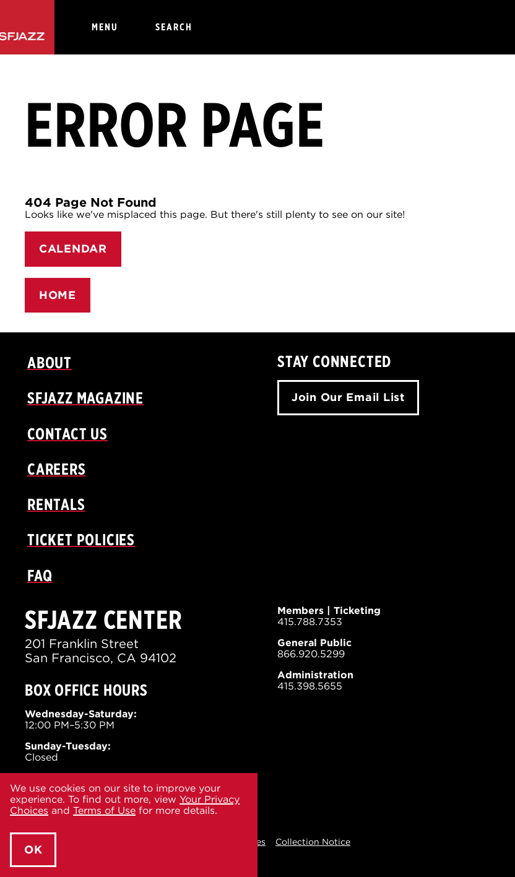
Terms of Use (104, 810)
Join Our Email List (348, 397)
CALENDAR (73, 248)
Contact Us (67, 433)
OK (33, 849)
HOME (57, 294)
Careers (56, 468)
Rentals (56, 504)
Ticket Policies (81, 539)
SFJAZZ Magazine (85, 397)
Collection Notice (312, 842)
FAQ (39, 575)
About (49, 362)
